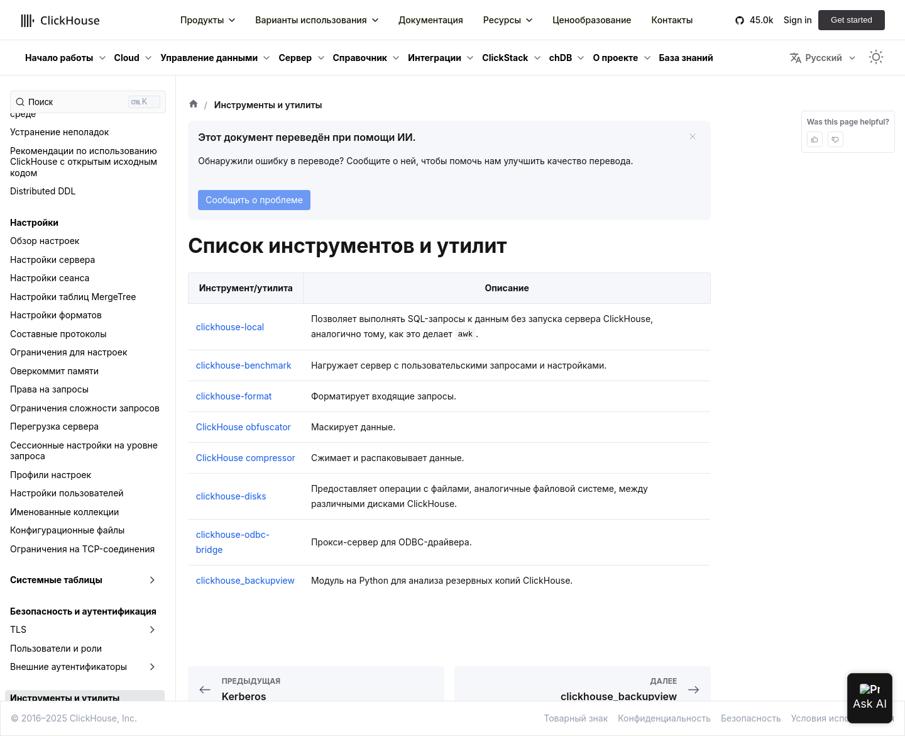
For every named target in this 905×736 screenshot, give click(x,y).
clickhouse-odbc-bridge (60, 655)
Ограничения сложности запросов (85, 198)
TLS (18, 420)
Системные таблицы (56, 370)
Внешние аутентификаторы (68, 457)
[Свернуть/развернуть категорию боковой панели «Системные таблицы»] (152, 370)
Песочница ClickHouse (58, 692)
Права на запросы (49, 179)
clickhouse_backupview (59, 506)
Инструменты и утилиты (64, 488)
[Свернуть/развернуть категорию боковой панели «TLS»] (152, 420)
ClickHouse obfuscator (243, 426)
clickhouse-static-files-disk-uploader (87, 674)
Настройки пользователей (67, 283)
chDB (560, 57)
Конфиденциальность (664, 718)
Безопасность (751, 718)
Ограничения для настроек (68, 142)
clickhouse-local (44, 618)
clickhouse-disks (45, 562)
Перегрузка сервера (54, 216)
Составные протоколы (58, 124)
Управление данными (209, 57)
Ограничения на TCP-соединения (82, 339)
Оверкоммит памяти (54, 161)
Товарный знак (576, 718)
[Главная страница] (193, 105)
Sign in (798, 19)
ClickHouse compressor (245, 457)
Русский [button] (815, 58)
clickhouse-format (48, 581)
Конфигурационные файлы (67, 320)
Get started (851, 20)
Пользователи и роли (56, 438)
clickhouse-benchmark (58, 525)
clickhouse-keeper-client (62, 599)
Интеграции (434, 57)
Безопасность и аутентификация (83, 401)
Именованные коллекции (64, 302)
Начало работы (59, 57)
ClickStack (505, 57)
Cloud (127, 57)
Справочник (360, 57)
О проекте (615, 57)
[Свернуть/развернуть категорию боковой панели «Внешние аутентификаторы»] (152, 457)
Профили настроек (50, 265)
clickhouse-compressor (59, 543)
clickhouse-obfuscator (57, 637)
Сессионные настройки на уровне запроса (84, 241)
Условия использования (842, 718)
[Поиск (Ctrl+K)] (88, 102)
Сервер (295, 57)
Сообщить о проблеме (254, 199)
